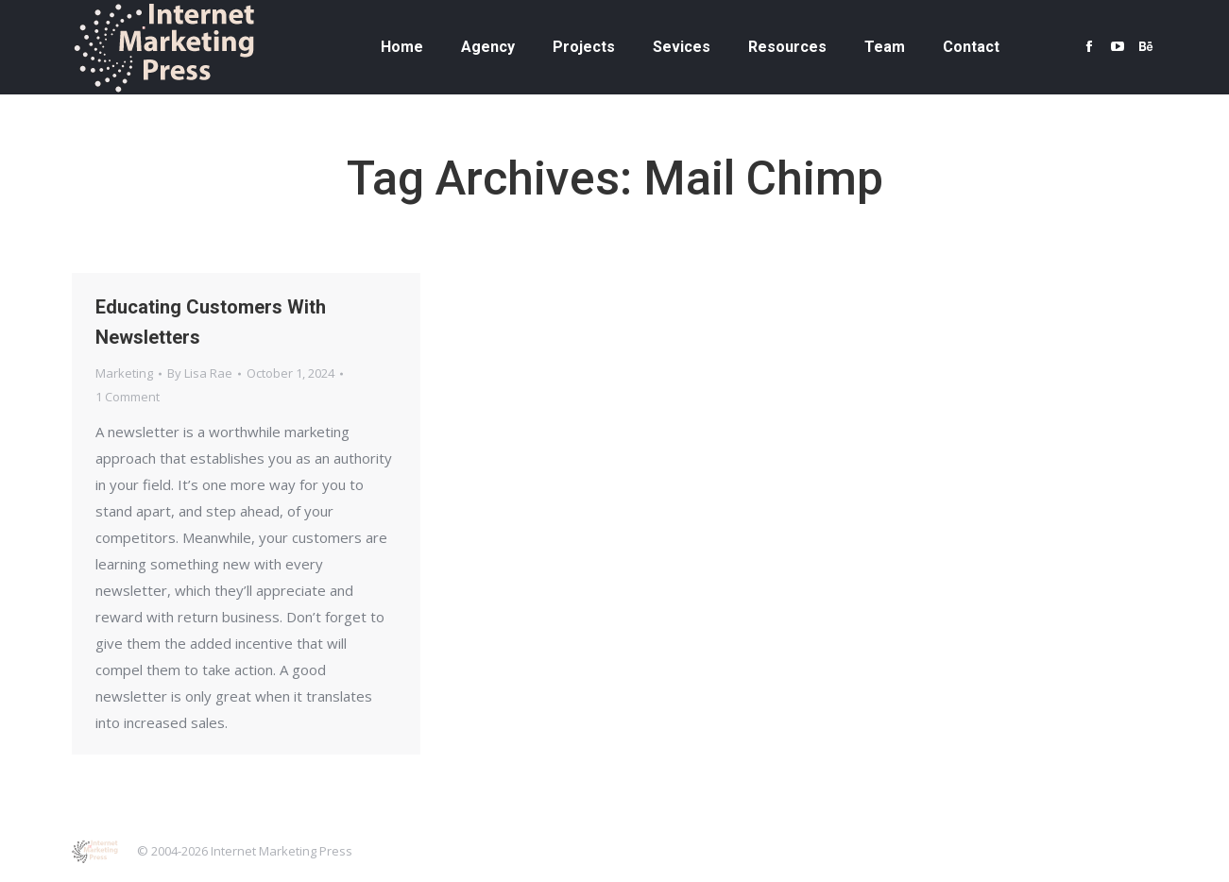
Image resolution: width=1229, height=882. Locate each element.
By (199, 373)
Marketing (124, 373)
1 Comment (127, 396)
